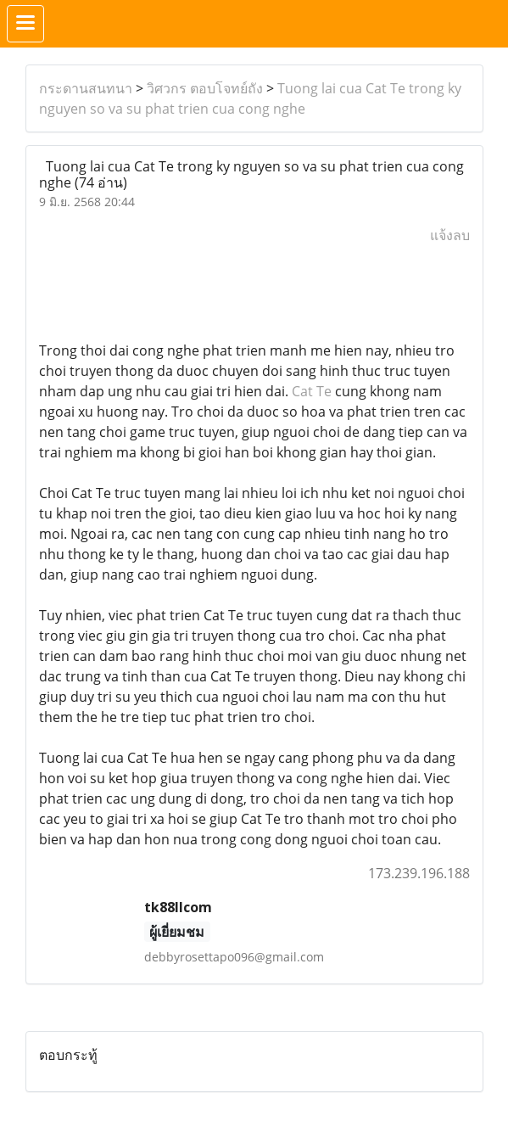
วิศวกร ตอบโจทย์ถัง (205, 88)
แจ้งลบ (450, 235)
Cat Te (312, 391)
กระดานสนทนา (85, 88)
